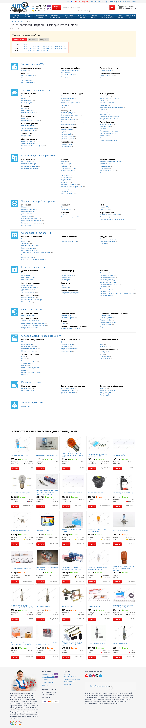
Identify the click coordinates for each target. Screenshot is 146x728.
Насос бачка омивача (28, 346)
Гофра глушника (66, 129)
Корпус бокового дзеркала (30, 368)
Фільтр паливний (27, 82)
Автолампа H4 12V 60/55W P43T (47, 455)
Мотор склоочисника (28, 351)
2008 (60, 49)
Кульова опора (66, 164)
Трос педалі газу (66, 346)
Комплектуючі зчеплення (30, 218)
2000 (25, 49)
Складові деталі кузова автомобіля (41, 335)
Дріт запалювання (27, 290)
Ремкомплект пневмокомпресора (32, 145)
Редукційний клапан (28, 390)
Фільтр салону (26, 80)
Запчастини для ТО (32, 64)
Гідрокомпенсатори (67, 98)
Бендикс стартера (67, 275)
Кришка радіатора (27, 257)
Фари (102, 344)
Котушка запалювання (108, 78)
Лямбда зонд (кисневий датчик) (111, 273)
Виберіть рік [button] (20, 39)
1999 (47, 51)
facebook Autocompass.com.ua (100, 686)
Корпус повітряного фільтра (110, 98)
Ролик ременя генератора (109, 131)
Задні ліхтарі (104, 346)
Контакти (126, 1)
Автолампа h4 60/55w (120, 530)
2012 (34, 46)
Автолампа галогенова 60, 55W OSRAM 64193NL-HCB (47, 644)
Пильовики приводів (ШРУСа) (71, 217)
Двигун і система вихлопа (36, 90)
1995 (29, 51)
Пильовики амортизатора (30, 168)
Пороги (24, 375)
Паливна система (31, 382)
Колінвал (24, 108)
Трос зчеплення (26, 216)
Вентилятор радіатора (29, 250)
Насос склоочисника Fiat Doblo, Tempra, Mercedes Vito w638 (72, 568)
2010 (25, 46)
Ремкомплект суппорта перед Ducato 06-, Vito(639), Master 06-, (72, 643)
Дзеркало (64, 342)
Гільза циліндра (26, 103)
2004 (43, 49)
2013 (38, 46)
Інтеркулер (104, 114)
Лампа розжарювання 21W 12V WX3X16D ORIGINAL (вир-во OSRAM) (123, 568)
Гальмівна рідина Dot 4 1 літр (123, 493)
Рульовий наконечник (107, 173)
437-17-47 (39, 6)
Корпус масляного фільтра (109, 119)
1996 (34, 51)
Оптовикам (67, 684)
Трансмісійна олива (67, 74)
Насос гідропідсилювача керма (110, 161)
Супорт (63, 323)
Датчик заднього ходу (107, 280)
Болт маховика (26, 225)
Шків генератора (27, 280)
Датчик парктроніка (107, 296)
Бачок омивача (26, 344)
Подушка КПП (65, 182)
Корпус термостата (28, 255)
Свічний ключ (25, 406)
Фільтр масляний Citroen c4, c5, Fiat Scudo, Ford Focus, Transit (21, 644)
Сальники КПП (105, 209)
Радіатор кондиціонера (108, 241)
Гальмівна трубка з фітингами (72, 493)
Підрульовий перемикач (69, 349)
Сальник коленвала (28, 130)
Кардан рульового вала (108, 171)
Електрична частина (33, 267)
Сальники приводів (67, 209)
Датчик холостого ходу (108, 282)
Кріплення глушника (67, 136)
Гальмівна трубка (119, 455)
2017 (56, 46)
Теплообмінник (66, 146)
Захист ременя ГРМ (107, 124)
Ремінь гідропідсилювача (108, 140)
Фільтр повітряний (27, 75)
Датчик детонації (106, 291)
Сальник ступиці (66, 189)
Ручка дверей (104, 356)
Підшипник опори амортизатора (72, 187)
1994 (25, 51)
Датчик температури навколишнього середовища (117, 289)
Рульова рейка (105, 166)
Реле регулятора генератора (71, 293)
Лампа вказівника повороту (20, 493)
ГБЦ (62, 107)
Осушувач (103, 243)
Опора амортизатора (28, 164)
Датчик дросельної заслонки (110, 284)
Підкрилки (24, 365)
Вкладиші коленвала (28, 113)
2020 (25, 44)
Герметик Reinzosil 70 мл (19, 455)
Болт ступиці (65, 191)
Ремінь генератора (106, 138)
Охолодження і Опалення (36, 232)
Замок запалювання (28, 285)
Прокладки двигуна (67, 113)
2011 (29, 46)
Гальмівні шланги (106, 315)
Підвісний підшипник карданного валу (113, 219)
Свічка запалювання (43, 606)
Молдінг (24, 370)
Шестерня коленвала (107, 133)
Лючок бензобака (67, 344)
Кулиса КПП (104, 207)
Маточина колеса (67, 173)
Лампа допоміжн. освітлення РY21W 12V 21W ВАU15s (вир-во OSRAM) (73, 455)
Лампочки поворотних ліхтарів (32, 300)
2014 (43, 46)
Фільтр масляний (27, 78)
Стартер (64, 273)
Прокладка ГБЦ (66, 117)
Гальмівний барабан (68, 318)
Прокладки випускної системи (71, 122)
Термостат (25, 243)
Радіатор (24, 241)
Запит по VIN (46, 685)
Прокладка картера (67, 124)
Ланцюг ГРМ (25, 136)
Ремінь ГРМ (104, 135)
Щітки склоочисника (28, 342)
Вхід (134, 1)
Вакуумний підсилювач (29, 328)
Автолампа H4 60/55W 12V (20, 530)
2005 (47, 49)
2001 (29, 49)
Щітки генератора (27, 277)
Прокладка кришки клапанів (70, 115)
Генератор (25, 273)
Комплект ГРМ (105, 126)
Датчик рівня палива (68, 388)
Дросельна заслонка (107, 103)
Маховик (24, 207)
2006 (51, 49)
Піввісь (63, 207)
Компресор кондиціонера (108, 239)
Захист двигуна (26, 363)
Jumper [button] (43, 39)
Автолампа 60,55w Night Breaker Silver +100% (47, 568)
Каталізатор (104, 112)
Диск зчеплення (26, 214)
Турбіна (102, 110)
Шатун (23, 98)
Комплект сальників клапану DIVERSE (71, 530)
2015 (47, 46)
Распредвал (65, 100)
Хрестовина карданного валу (110, 215)
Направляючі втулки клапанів (71, 103)
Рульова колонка (106, 164)
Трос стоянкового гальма (30, 321)
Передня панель (105, 359)
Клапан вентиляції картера (30, 120)
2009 (64, 49)
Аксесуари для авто (32, 402)
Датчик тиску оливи (28, 148)
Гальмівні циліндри (106, 318)
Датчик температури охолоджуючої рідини (36, 252)
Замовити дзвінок (48, 682)
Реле (62, 285)
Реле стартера (66, 277)
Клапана (64, 96)
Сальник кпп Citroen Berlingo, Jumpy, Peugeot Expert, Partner (123, 606)
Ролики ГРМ (104, 129)
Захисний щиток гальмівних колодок (33, 325)
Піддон (23, 118)
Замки (102, 354)
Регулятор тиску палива (108, 390)
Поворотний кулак (67, 171)
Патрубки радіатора (28, 248)
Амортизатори (26, 161)
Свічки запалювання (107, 75)
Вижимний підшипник (28, 209)
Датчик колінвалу (27, 141)
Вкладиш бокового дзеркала (31, 372)
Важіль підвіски (66, 177)
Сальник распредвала (28, 128)
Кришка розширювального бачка (32, 259)
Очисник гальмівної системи (70, 328)
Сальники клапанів (27, 126)
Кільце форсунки (106, 393)
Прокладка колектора (68, 119)
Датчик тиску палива (68, 393)
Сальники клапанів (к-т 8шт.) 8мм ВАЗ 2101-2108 (97, 455)
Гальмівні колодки (27, 315)
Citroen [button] (32, 39)
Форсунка (103, 388)
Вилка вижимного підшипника (31, 221)
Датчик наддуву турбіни (108, 277)
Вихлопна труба (66, 134)
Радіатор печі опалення (69, 241)
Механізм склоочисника (29, 349)
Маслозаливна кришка (95, 493)
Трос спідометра (66, 351)
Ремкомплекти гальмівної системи (33, 323)
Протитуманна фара (107, 342)
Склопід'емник (105, 352)
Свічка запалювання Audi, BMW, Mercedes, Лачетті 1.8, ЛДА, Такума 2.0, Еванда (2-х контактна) (47, 493)
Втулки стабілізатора (68, 193)
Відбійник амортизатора (29, 166)
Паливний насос (27, 388)
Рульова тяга (104, 168)
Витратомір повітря (107, 275)
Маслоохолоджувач (68, 144)
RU (68, 1)
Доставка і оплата (96, 1)
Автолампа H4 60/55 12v (44, 530)
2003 (38, 49)
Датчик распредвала (28, 143)
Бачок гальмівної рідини (108, 322)
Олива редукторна (67, 77)
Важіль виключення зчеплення (31, 223)
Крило (23, 356)
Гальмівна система (32, 309)
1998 (43, 51)
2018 (60, 46)
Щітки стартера (66, 280)
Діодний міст (25, 275)
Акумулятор (65, 287)
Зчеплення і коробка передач (38, 201)
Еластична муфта (106, 217)
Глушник (64, 132)
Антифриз (24, 70)
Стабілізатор (65, 166)
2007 (56, 49)
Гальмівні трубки (106, 320)
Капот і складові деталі (29, 361)
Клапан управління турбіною (110, 116)
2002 (34, 49)
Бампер (24, 359)
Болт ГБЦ (64, 105)
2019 (64, 46)
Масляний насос (105, 96)
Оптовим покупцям (81, 1)
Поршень (24, 96)
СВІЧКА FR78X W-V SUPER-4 (97, 644)
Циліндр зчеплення (28, 211)
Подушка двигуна (67, 180)
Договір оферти (69, 682)
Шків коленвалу (26, 110)
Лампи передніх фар (28, 297)
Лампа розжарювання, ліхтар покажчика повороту (97, 568)
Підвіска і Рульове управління (38, 155)
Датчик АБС (104, 287)
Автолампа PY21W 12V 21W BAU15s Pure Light (97, 530)
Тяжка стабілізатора (68, 168)
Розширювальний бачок (29, 246)
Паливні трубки (105, 395)
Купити (15, 468)
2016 (51, 46)
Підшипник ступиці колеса (69, 184)
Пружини (64, 161)
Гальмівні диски (66, 315)
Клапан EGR (104, 105)
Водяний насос (26, 239)
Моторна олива (66, 72)
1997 (38, 51)
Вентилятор (65, 239)
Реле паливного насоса (69, 390)
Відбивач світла (26, 302)
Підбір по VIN (57, 7)
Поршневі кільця (27, 100)
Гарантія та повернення (113, 1)
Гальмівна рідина (106, 70)
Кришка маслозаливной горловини (112, 107)
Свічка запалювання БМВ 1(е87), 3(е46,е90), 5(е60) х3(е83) (22, 606)
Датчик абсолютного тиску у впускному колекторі (117, 293)
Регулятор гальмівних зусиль (110, 327)
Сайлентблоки (66, 175)
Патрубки (103, 100)
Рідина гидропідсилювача (69, 70)
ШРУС (63, 215)
